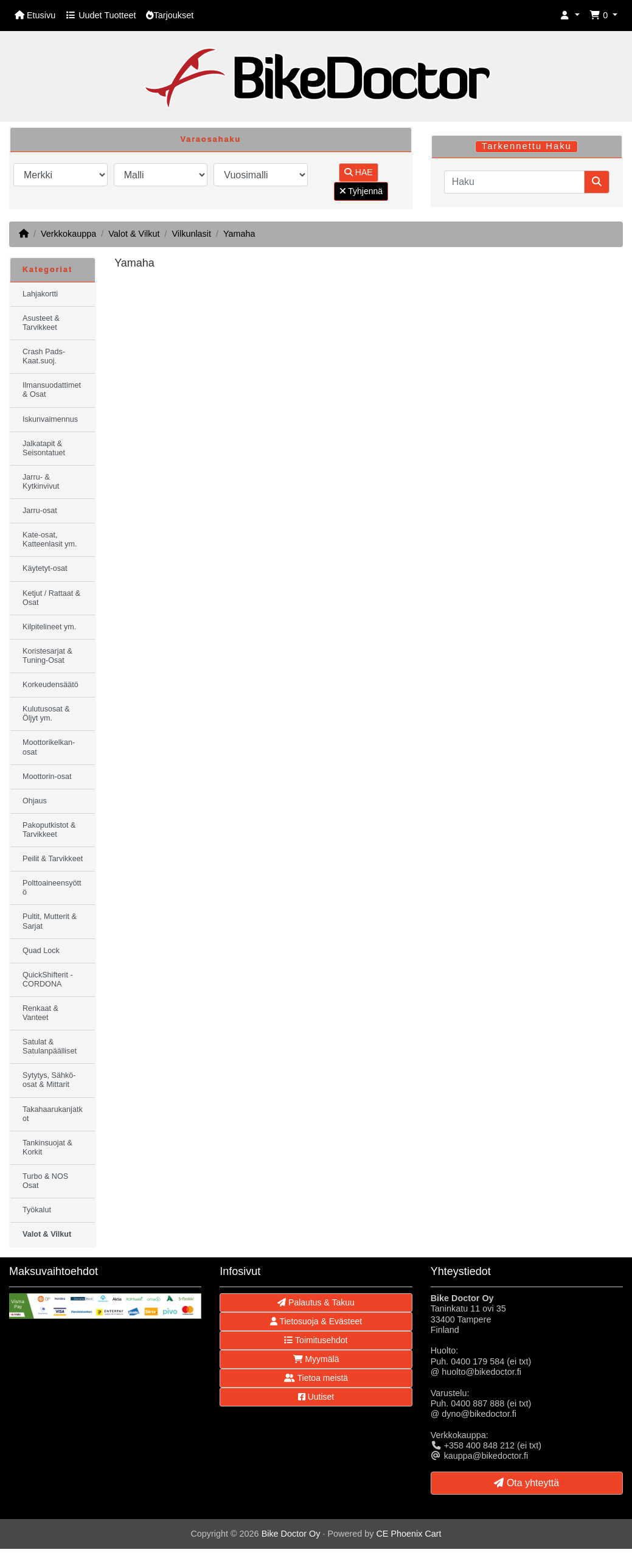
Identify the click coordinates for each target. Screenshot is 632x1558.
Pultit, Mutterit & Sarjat (50, 921)
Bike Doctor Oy (291, 1534)
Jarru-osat (40, 510)
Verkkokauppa (68, 234)
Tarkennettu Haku (527, 146)
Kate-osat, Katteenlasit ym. (50, 539)
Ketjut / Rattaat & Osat (51, 598)
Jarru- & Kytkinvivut (41, 482)
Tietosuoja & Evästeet (316, 1321)
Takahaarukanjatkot (53, 1114)
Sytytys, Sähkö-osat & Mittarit (49, 1080)
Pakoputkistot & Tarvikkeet (49, 830)
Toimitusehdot (315, 1340)
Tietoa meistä (316, 1378)
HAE (358, 172)
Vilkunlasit (191, 234)
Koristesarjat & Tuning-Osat (47, 656)
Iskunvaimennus (50, 419)
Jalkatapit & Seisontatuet (44, 448)
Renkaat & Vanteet (40, 1013)
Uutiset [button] (316, 1397)
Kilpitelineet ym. (49, 627)
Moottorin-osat (47, 776)
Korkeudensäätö (50, 684)
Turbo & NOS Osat (45, 1181)
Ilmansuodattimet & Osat (52, 390)
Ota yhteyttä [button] (526, 1483)
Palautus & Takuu (316, 1302)
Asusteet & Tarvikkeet (41, 323)
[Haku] (514, 182)
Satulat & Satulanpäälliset (50, 1046)
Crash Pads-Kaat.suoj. (44, 356)
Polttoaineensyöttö (52, 887)
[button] (570, 15)
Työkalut (37, 1210)
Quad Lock (41, 950)
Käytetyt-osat (45, 568)
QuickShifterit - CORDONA (48, 979)
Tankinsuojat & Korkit (47, 1147)
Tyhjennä (361, 191)
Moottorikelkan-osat (49, 747)
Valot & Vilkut (133, 234)
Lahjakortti (40, 294)
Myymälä (316, 1359)
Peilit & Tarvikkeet (53, 858)
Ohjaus (35, 801)
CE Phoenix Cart (408, 1534)
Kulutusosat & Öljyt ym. (46, 713)
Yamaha (239, 234)
